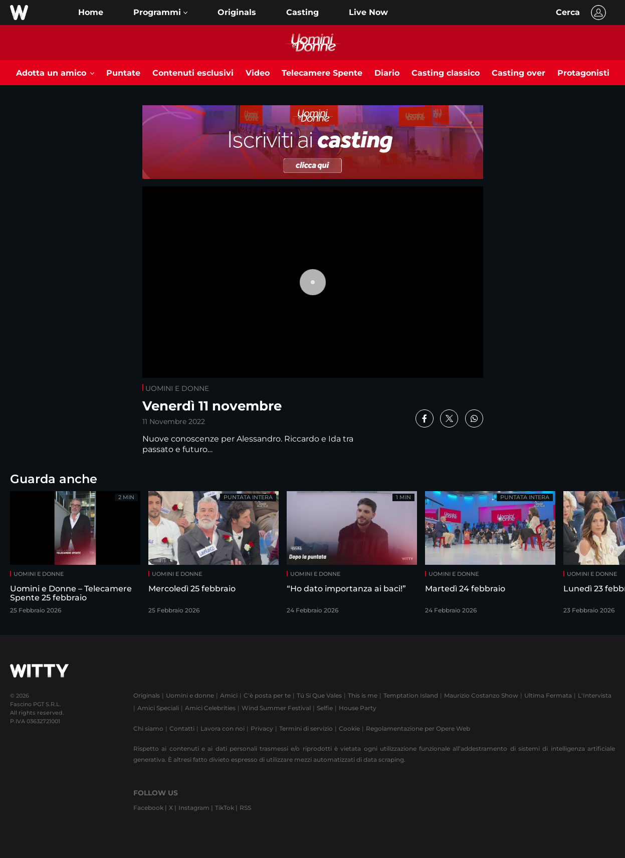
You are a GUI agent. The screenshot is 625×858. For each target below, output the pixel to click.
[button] (160, 13)
